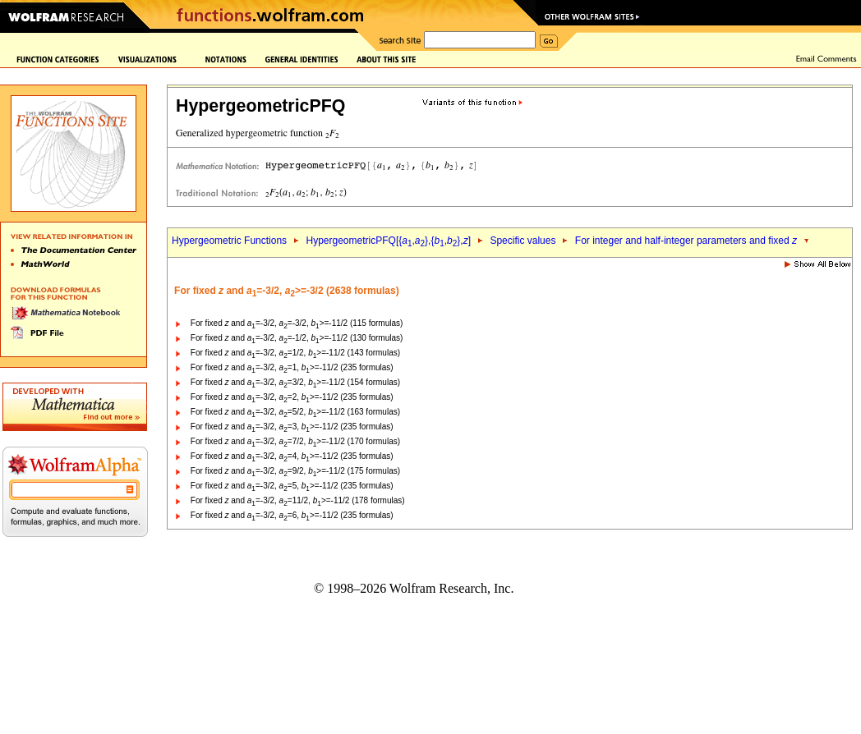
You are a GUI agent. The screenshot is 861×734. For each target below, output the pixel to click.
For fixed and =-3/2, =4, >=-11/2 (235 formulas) (292, 456)
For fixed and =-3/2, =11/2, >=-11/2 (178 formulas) (298, 500)
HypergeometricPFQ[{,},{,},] (388, 240)
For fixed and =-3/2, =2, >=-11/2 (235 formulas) (292, 396)
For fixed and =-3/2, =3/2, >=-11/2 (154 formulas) (295, 382)
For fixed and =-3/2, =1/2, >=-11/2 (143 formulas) (295, 352)
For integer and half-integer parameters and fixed (686, 240)
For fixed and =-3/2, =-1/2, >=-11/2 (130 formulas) (297, 337)
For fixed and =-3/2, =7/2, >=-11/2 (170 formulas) (295, 441)
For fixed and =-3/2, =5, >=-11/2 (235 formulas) (292, 485)
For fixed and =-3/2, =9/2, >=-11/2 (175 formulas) (295, 470)
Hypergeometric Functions (229, 240)
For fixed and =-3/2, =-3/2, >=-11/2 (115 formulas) (297, 323)
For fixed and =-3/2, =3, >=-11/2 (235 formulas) (292, 426)
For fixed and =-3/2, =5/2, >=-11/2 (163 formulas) (295, 411)
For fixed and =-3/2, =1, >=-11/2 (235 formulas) (292, 367)
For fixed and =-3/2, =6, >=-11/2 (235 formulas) (292, 515)
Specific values (522, 240)
